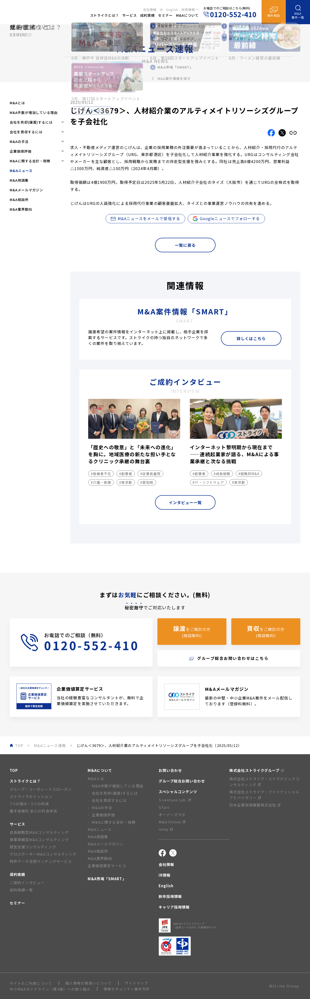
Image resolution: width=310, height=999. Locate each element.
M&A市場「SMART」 (107, 878)
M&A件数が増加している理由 (34, 112)
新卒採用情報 (170, 896)
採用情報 (188, 9)
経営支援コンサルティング (33, 846)
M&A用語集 (19, 180)
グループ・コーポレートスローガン (41, 789)
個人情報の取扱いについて (88, 983)
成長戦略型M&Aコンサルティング (39, 832)
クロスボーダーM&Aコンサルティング (43, 854)
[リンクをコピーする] (293, 132)
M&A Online (172, 821)
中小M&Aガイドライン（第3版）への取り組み (50, 989)
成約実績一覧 (21, 889)
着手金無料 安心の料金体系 (33, 810)
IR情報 (164, 875)
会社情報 (150, 9)
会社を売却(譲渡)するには (115, 793)
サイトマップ (136, 983)
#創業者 (125, 473)
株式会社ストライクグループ (256, 770)
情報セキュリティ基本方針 (127, 989)
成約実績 (17, 874)
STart (164, 807)
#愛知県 (146, 482)
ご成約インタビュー (27, 882)
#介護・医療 (101, 482)
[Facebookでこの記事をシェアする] (271, 132)
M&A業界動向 (21, 209)
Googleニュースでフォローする (226, 218)
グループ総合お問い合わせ (182, 780)
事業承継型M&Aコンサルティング (39, 839)
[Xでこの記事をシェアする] (282, 132)
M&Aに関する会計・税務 (114, 822)
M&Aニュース (100, 829)
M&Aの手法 (102, 807)
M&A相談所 (19, 199)
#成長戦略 (222, 473)
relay (166, 829)
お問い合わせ (170, 770)
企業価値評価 (103, 814)
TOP (14, 770)
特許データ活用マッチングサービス (41, 861)
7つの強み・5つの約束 (29, 803)
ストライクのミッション (31, 796)
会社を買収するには (109, 800)
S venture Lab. (175, 799)
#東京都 (125, 482)
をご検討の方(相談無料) (191, 631)
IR (161, 9)
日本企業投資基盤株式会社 (254, 804)
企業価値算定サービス (107, 865)
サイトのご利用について (31, 983)
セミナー (17, 902)
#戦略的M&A (248, 473)
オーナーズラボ (172, 814)
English (172, 9)
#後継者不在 (101, 473)
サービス (17, 824)
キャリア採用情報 (174, 907)
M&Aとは (17, 102)
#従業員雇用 (150, 473)
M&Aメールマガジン (26, 189)
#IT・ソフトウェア (208, 482)
